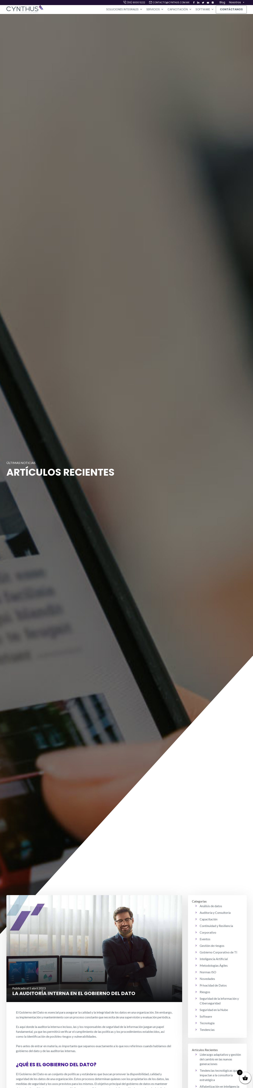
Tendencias (207, 1029)
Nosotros (237, 2)
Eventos (205, 939)
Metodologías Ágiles (214, 965)
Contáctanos (231, 9)
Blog (222, 2)
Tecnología (207, 1023)
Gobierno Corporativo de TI (218, 952)
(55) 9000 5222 (136, 2)
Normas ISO (208, 972)
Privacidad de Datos (213, 985)
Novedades (207, 978)
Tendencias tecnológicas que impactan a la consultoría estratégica (219, 1075)
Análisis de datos (211, 906)
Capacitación (180, 9)
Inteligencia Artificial (214, 959)
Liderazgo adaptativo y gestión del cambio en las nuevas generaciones (220, 1059)
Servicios (155, 9)
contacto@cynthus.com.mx (171, 2)
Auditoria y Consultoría (215, 912)
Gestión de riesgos (212, 945)
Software (205, 9)
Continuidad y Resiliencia (216, 926)
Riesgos (205, 992)
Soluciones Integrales (124, 9)
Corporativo (208, 932)
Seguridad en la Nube (214, 1010)
